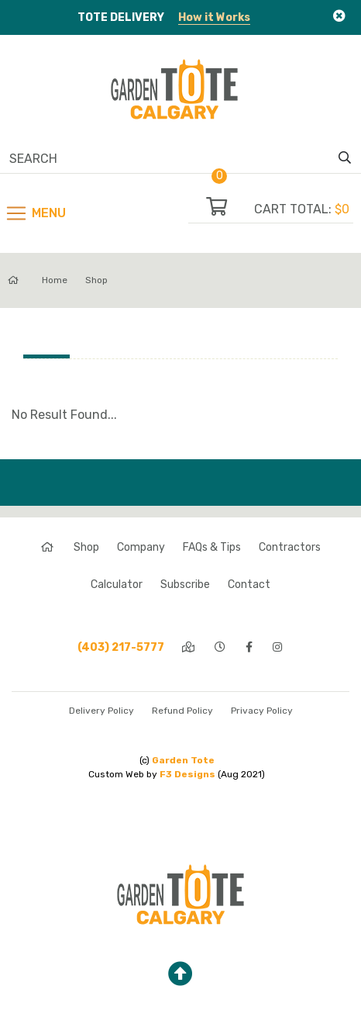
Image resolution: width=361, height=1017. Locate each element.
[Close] (339, 16)
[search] (344, 158)
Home (37, 280)
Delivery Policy (101, 710)
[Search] (173, 158)
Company (141, 547)
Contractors (290, 547)
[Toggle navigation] (35, 213)
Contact (249, 584)
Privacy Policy (262, 710)
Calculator (117, 584)
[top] (180, 974)
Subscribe (185, 584)
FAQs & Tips (212, 547)
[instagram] (278, 647)
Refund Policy (182, 710)
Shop (96, 280)
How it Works (214, 17)
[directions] (189, 647)
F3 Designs (187, 774)
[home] (48, 547)
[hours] (221, 647)
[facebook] (250, 647)
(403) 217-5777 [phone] (120, 647)
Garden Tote (183, 760)
